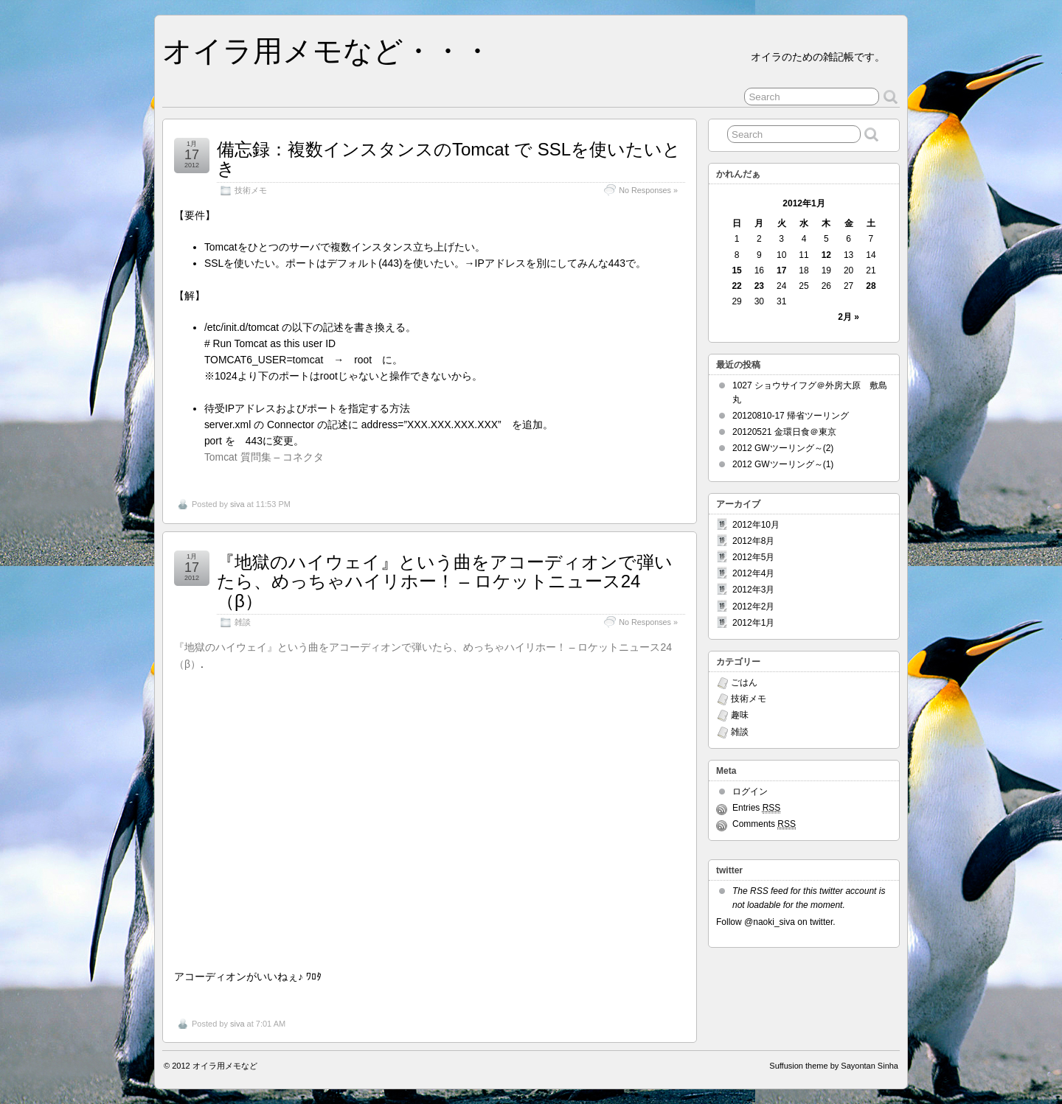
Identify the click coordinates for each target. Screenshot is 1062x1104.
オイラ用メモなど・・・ (327, 51)
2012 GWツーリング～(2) (782, 448)
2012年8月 (753, 541)
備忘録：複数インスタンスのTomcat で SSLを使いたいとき (449, 158)
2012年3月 (753, 589)
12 (826, 255)
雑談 (243, 622)
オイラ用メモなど (224, 1065)
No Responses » (648, 190)
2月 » (848, 317)
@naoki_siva (769, 922)
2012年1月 (753, 623)
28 (870, 286)
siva (237, 504)
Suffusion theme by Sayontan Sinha (833, 1065)
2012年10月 (756, 525)
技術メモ (251, 190)
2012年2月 (753, 606)
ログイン (750, 791)
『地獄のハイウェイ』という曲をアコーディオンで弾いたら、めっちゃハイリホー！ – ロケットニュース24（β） (445, 581)
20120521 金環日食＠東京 (784, 432)
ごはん (744, 682)
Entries (756, 808)
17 (781, 270)
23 (759, 286)
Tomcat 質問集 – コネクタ (264, 457)
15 (736, 270)
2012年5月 (753, 557)
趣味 (740, 715)
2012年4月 (753, 573)
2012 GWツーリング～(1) (782, 464)
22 (736, 286)
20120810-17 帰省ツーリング (790, 415)
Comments (764, 824)
